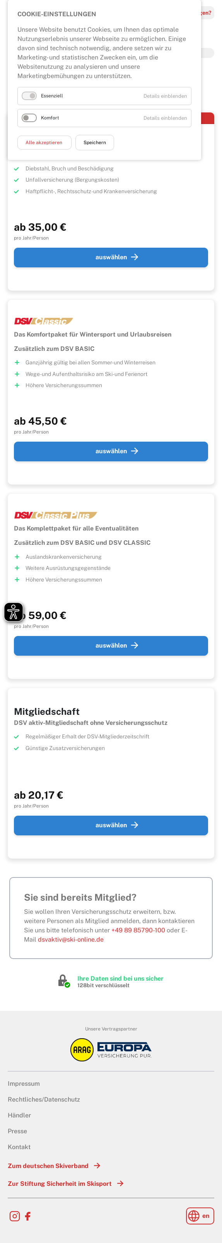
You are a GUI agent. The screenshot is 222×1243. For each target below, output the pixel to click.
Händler (19, 1115)
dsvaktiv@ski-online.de (71, 939)
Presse (17, 1131)
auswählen (111, 257)
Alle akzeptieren (44, 142)
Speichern (95, 142)
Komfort (50, 118)
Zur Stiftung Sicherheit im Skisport (60, 1183)
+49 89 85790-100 (138, 930)
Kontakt (19, 1147)
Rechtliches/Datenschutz (44, 1099)
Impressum (24, 1083)
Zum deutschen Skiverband (48, 1166)
